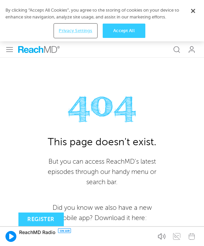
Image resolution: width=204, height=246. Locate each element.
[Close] (193, 216)
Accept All (123, 235)
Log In (192, 8)
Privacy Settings (75, 235)
